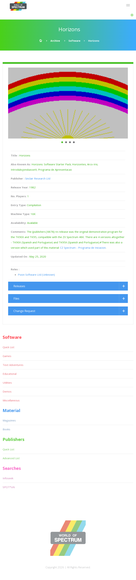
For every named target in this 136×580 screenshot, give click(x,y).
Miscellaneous (11, 400)
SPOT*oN (9, 487)
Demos (7, 391)
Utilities (7, 382)
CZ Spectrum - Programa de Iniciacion (83, 247)
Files (16, 298)
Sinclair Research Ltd (37, 178)
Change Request (24, 311)
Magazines (9, 420)
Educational (9, 373)
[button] (132, 15)
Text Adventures (13, 365)
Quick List (8, 347)
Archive (55, 40)
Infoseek (8, 478)
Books (6, 429)
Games (7, 356)
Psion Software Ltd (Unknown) (36, 274)
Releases (19, 286)
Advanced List (11, 458)
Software (74, 40)
